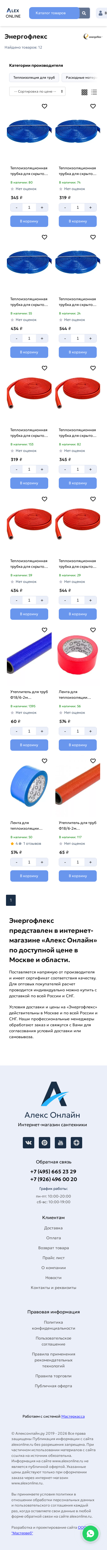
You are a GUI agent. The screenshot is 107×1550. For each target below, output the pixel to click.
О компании (53, 1267)
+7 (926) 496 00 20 (53, 1179)
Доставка (53, 1227)
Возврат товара (53, 1247)
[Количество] (29, 207)
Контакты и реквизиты (53, 1287)
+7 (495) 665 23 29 (53, 1171)
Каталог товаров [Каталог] (51, 13)
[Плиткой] (84, 92)
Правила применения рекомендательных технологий (53, 1359)
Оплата (53, 1237)
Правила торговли (53, 1375)
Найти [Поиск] (84, 13)
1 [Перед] (11, 900)
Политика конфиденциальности (53, 1325)
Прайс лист (54, 1257)
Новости (53, 1277)
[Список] (94, 92)
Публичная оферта (53, 1385)
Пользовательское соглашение (53, 1341)
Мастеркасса (73, 1416)
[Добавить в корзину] (29, 221)
